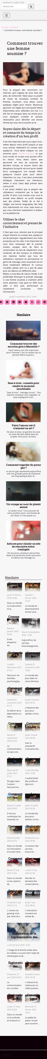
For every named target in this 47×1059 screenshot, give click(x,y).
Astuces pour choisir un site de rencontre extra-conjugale (23, 546)
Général (14, 27)
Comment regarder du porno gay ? (23, 466)
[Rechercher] (14, 6)
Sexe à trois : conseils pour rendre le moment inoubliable (23, 386)
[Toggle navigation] (6, 15)
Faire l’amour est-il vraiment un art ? (23, 427)
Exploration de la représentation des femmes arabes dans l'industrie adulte (24, 939)
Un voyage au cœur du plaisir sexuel (23, 506)
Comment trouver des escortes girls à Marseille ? (23, 345)
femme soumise (26, 153)
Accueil (5, 27)
